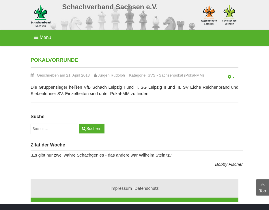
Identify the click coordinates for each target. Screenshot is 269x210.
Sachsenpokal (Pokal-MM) (181, 75)
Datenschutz (146, 188)
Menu (42, 37)
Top (262, 187)
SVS (152, 75)
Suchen (93, 128)
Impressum (121, 188)
